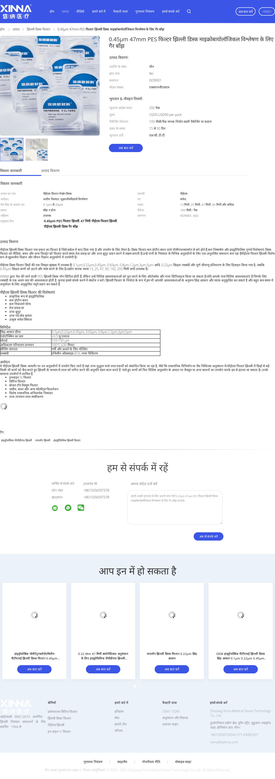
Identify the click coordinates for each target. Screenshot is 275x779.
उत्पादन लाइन (170, 724)
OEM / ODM (170, 711)
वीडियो (80, 11)
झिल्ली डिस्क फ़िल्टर (59, 718)
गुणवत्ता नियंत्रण (144, 11)
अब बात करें (245, 11)
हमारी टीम (120, 724)
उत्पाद (65, 11)
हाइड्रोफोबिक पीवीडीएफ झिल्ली (16, 440)
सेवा (117, 718)
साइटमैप (122, 761)
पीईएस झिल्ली (56, 725)
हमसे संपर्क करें (170, 11)
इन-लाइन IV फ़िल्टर (59, 731)
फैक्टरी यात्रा (120, 11)
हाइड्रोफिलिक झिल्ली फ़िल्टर (66, 440)
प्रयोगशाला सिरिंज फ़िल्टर (62, 711)
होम (52, 11)
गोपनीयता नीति (151, 761)
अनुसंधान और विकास (175, 718)
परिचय (119, 730)
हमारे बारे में (98, 11)
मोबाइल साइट (183, 761)
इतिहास (119, 711)
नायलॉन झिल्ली (42, 440)
